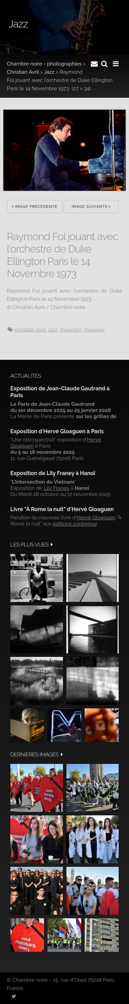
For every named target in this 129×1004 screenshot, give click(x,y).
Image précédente (34, 206)
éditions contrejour (75, 524)
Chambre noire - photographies (44, 64)
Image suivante (91, 206)
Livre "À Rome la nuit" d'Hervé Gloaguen (62, 509)
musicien (70, 330)
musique (94, 330)
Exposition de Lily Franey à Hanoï (52, 473)
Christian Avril (23, 72)
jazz (53, 330)
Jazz (49, 72)
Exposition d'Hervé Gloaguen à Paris (57, 431)
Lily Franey (56, 488)
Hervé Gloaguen (96, 518)
